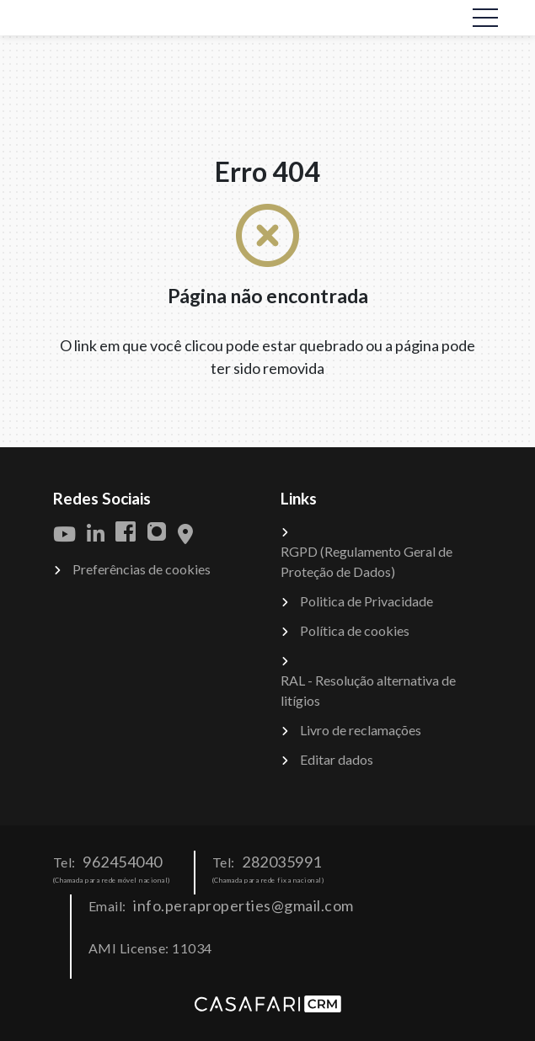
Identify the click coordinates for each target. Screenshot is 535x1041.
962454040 (123, 861)
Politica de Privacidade (366, 601)
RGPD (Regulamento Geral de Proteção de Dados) (366, 561)
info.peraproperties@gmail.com (243, 905)
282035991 (282, 861)
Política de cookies (354, 630)
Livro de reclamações (360, 730)
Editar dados (336, 759)
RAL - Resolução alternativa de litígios (368, 690)
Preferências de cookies (141, 569)
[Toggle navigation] (485, 17)
